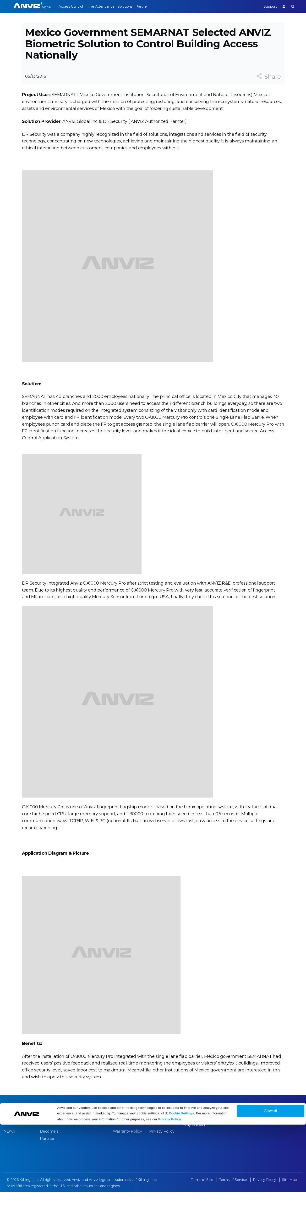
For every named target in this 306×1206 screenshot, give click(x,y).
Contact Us (14, 1137)
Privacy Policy (169, 1200)
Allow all (270, 1192)
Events (82, 1137)
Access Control (70, 6)
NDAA (9, 1145)
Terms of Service (164, 1137)
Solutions (131, 6)
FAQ (117, 1137)
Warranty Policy (127, 1145)
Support (266, 6)
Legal (154, 1118)
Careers (11, 1128)
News (81, 1118)
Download (122, 1128)
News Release (89, 1128)
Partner (152, 6)
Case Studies (51, 1128)
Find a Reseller (53, 1137)
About (10, 1118)
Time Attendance (103, 6)
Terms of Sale (161, 1128)
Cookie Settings (181, 1194)
